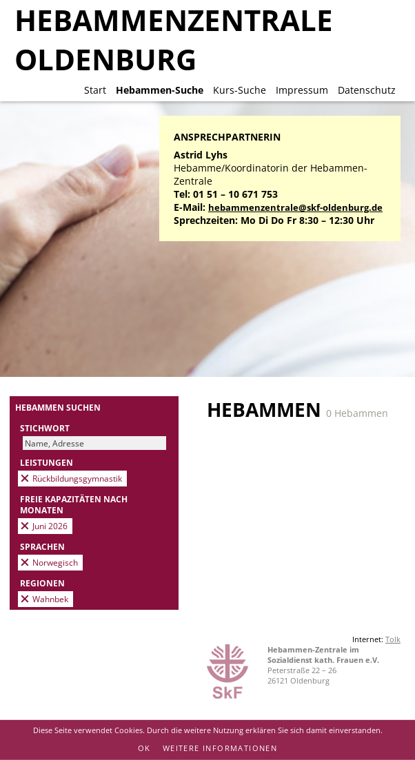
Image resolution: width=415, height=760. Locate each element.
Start (95, 89)
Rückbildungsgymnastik (77, 478)
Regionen (42, 582)
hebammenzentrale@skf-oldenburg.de (295, 208)
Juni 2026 (50, 525)
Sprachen (42, 546)
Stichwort (45, 427)
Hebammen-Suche (159, 89)
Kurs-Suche (239, 89)
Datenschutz (367, 89)
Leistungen (46, 462)
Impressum (302, 89)
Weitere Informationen (220, 748)
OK (144, 748)
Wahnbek (50, 598)
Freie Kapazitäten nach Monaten (74, 504)
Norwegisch (55, 562)
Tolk (393, 639)
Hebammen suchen (58, 407)
